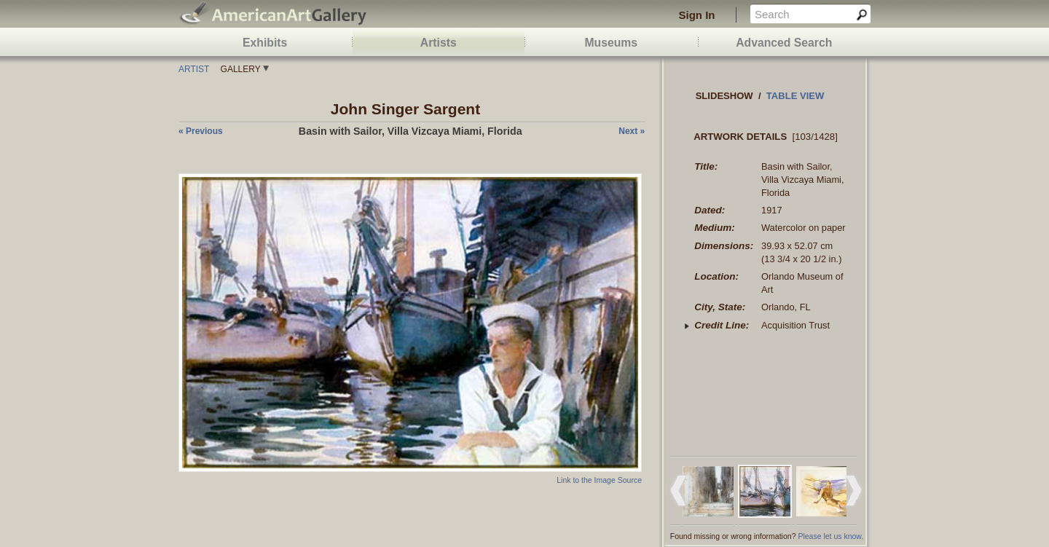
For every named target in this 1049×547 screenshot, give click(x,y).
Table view (795, 95)
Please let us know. (830, 536)
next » (631, 131)
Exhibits (265, 42)
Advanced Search (784, 42)
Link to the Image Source (599, 480)
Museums (610, 42)
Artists (438, 42)
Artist (193, 69)
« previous (200, 131)
